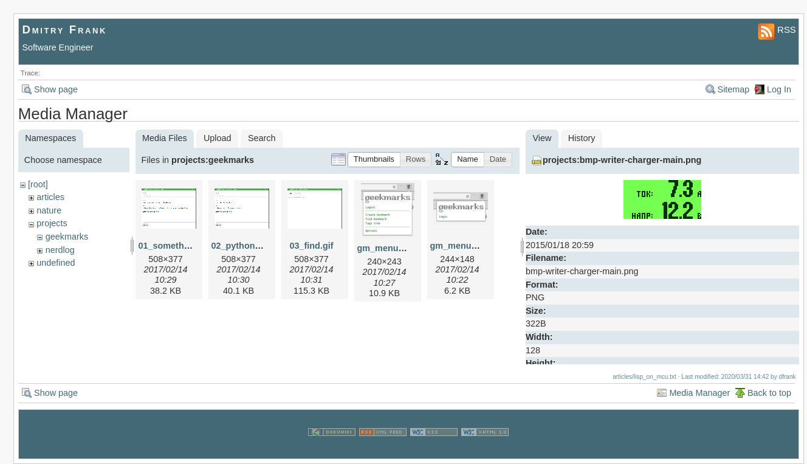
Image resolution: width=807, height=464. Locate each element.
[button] (374, 159)
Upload (218, 138)
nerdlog (60, 250)
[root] (38, 184)
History (582, 138)
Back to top (769, 393)
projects (51, 223)
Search (262, 138)
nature (48, 210)
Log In (779, 89)
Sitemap (734, 89)
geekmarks (67, 236)
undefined (55, 263)
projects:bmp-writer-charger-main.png (622, 160)
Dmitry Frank (65, 29)
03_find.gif (312, 246)
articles (50, 197)
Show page (56, 89)
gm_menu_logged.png (404, 248)
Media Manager (699, 393)
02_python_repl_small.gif (264, 246)
